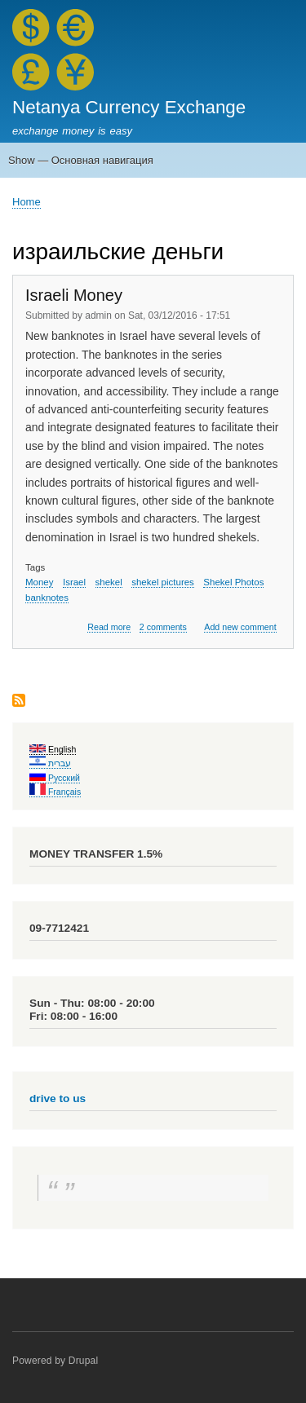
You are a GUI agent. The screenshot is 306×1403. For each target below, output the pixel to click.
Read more (109, 627)
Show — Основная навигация (80, 160)
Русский (54, 778)
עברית (50, 763)
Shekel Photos (233, 582)
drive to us (57, 1098)
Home (26, 202)
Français (55, 791)
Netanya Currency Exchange (129, 107)
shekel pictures (162, 582)
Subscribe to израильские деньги (18, 701)
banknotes (47, 597)
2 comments (163, 627)
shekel (108, 582)
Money (39, 582)
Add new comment (240, 627)
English (52, 749)
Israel (74, 582)
